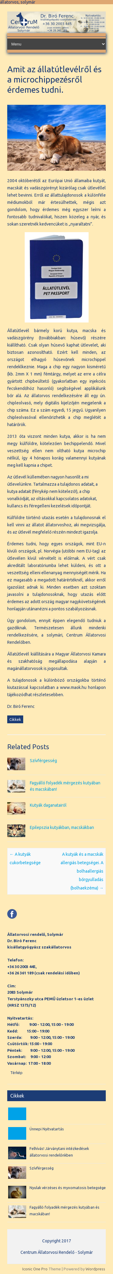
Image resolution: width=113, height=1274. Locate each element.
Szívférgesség (43, 760)
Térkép (16, 1072)
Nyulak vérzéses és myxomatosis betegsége (68, 1187)
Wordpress (95, 1269)
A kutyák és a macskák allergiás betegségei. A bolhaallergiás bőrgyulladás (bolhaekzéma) (82, 871)
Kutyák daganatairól (48, 805)
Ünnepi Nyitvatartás (47, 1129)
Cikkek (15, 719)
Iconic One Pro (35, 1269)
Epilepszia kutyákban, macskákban (62, 827)
